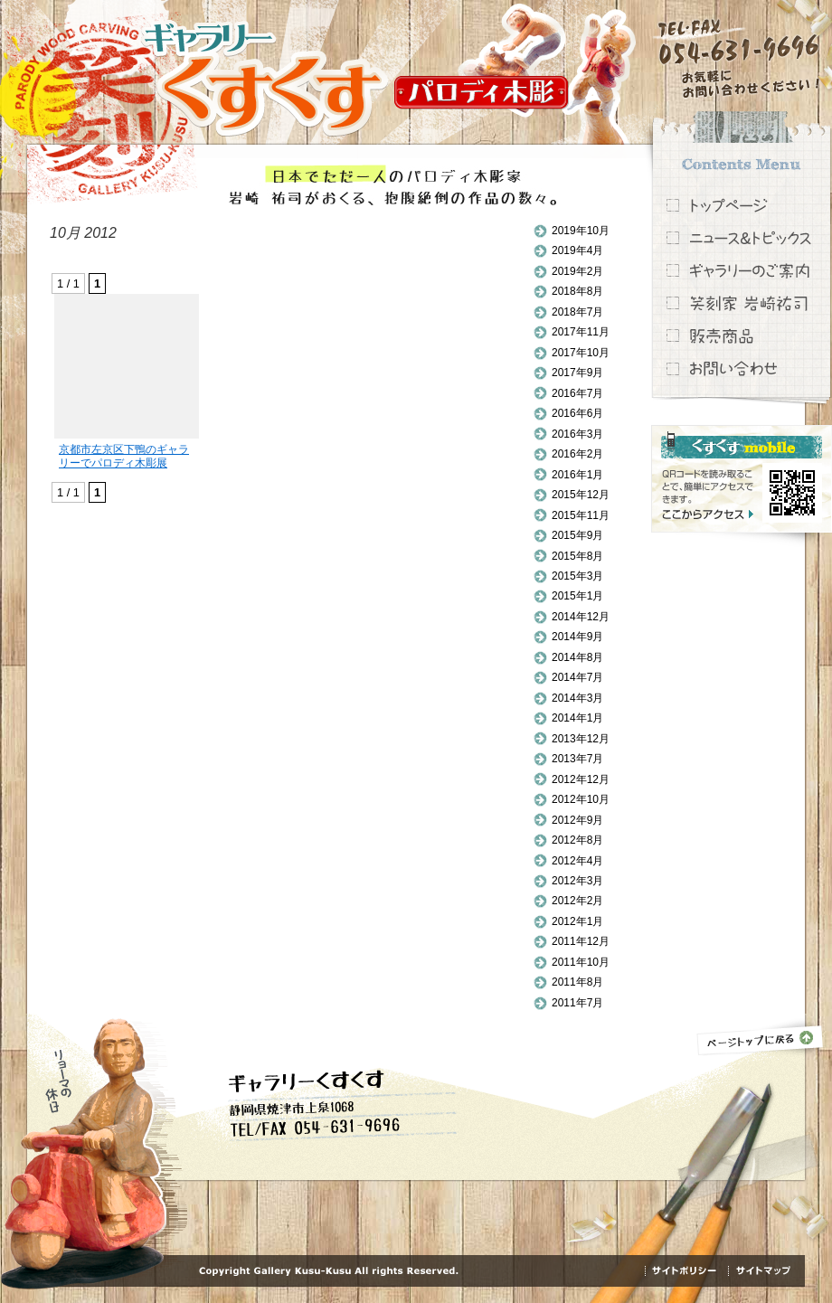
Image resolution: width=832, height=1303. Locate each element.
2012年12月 (581, 779)
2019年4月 (577, 250)
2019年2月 (577, 271)
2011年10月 (581, 962)
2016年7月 (577, 393)
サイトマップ (762, 1271)
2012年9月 (577, 820)
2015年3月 (577, 576)
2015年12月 (581, 494)
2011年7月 (577, 1002)
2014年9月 (577, 636)
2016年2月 (577, 454)
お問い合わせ (741, 368)
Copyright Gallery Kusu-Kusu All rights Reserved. (328, 1271)
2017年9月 (577, 372)
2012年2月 (577, 900)
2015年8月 (577, 556)
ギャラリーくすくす (264, 78)
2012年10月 (581, 799)
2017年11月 (581, 332)
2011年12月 (581, 941)
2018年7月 (577, 312)
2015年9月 (577, 535)
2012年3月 (577, 880)
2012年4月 (577, 861)
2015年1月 (577, 596)
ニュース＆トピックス (741, 238)
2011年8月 (577, 982)
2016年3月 (577, 434)
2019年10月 (581, 230)
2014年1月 (577, 718)
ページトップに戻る (760, 1037)
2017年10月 (581, 352)
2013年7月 (577, 758)
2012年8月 (577, 840)
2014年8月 (577, 657)
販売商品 (741, 335)
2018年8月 (577, 291)
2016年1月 (577, 474)
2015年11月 (581, 515)
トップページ (741, 205)
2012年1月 (577, 921)
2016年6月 (577, 413)
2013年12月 (581, 738)
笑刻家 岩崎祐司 (741, 303)
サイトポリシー (686, 1271)
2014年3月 (577, 698)
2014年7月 (577, 677)
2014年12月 (581, 616)
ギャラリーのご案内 (741, 270)
